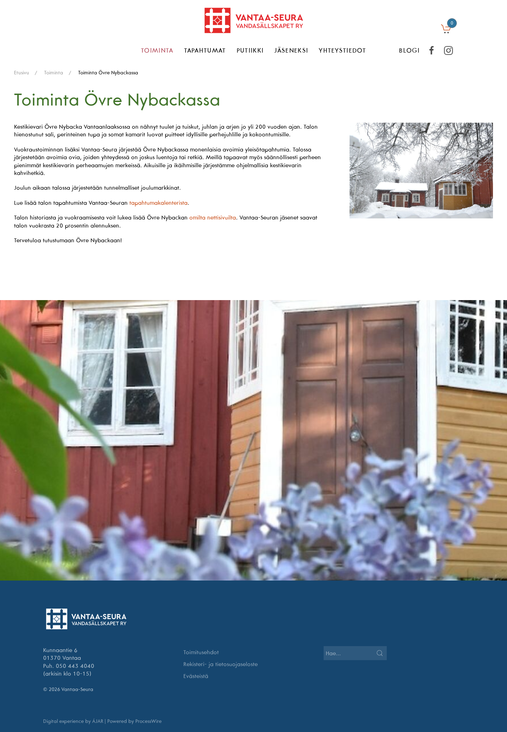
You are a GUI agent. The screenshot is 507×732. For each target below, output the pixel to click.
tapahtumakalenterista (158, 202)
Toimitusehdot (201, 652)
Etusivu (21, 72)
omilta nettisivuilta (212, 217)
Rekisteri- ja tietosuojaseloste (220, 663)
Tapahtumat (205, 50)
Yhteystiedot (342, 50)
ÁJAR (97, 721)
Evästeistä (195, 675)
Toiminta (157, 50)
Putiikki (250, 50)
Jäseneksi (291, 50)
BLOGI (409, 50)
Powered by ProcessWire (134, 721)
